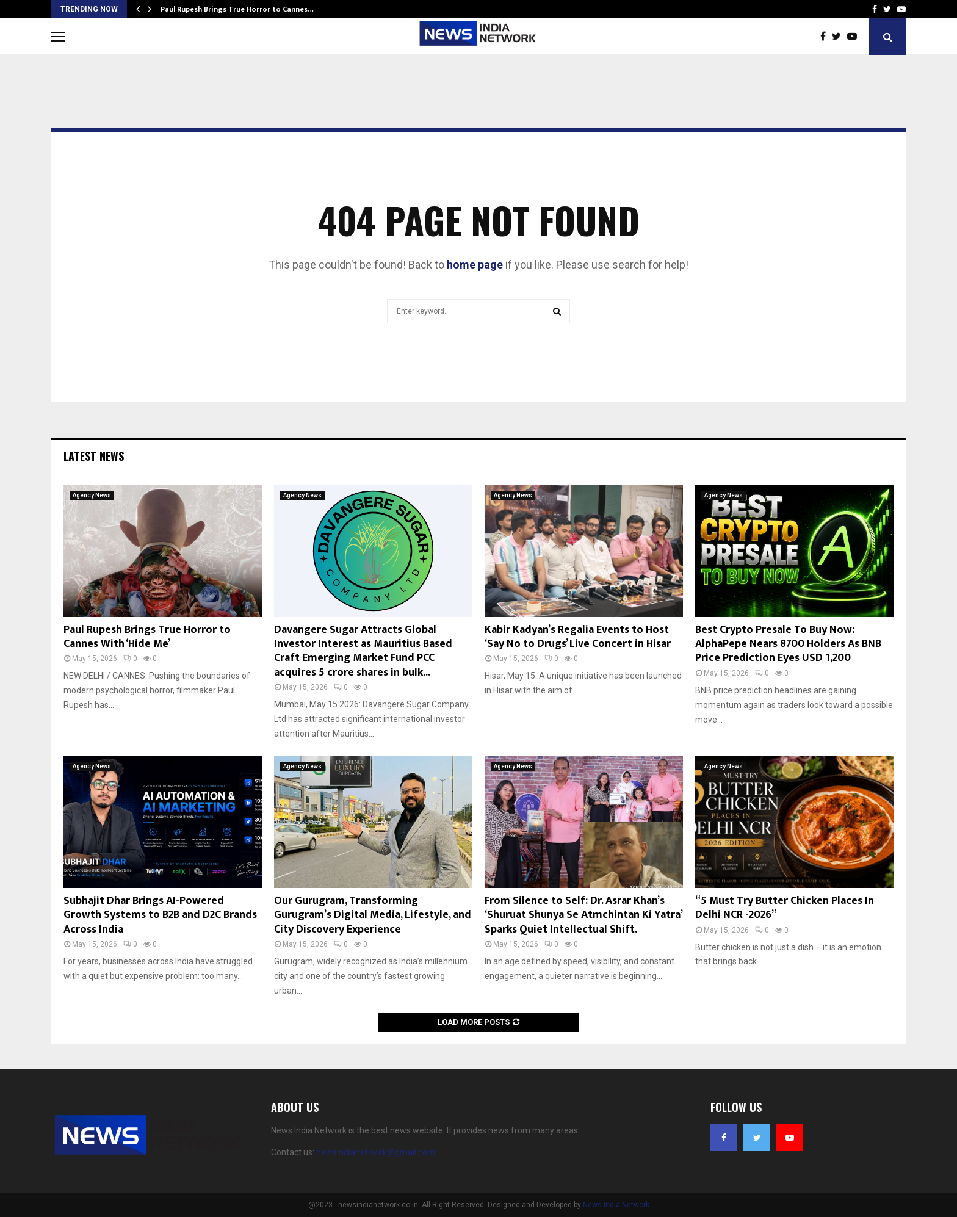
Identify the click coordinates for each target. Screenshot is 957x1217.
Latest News (93, 456)
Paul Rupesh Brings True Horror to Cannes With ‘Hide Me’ (147, 637)
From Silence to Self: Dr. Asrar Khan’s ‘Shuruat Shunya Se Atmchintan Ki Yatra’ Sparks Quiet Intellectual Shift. (583, 915)
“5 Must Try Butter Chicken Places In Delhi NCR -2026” (784, 908)
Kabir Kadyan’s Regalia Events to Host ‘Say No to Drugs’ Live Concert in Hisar (578, 637)
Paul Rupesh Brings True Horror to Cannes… (237, 9)
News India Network (616, 1205)
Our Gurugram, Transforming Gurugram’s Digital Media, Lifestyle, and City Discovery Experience (372, 915)
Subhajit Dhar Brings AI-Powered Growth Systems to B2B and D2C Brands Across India (160, 915)
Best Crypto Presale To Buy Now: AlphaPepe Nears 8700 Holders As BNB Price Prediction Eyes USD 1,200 (788, 644)
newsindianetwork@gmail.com (375, 1152)
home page (475, 264)
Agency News (92, 495)
